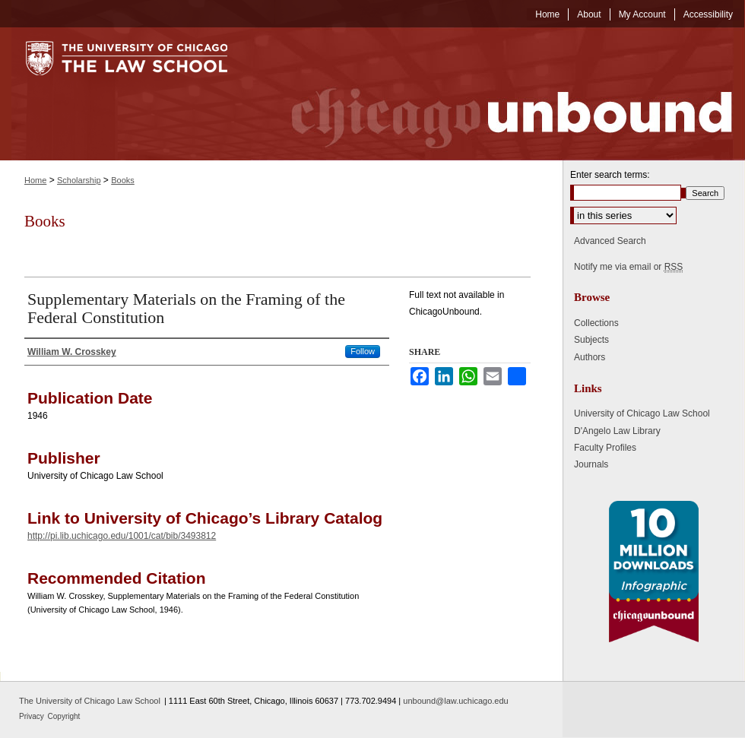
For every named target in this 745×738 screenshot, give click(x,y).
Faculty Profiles (605, 447)
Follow (362, 351)
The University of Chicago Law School (89, 700)
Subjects (591, 339)
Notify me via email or (628, 266)
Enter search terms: (610, 174)
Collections (596, 323)
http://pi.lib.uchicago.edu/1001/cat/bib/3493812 (121, 536)
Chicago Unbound (498, 93)
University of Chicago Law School (642, 413)
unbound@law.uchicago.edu (455, 700)
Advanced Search (610, 241)
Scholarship (78, 180)
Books (123, 180)
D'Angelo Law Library (617, 431)
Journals (591, 464)
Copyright (64, 716)
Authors (589, 357)
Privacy (32, 716)
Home (35, 180)
